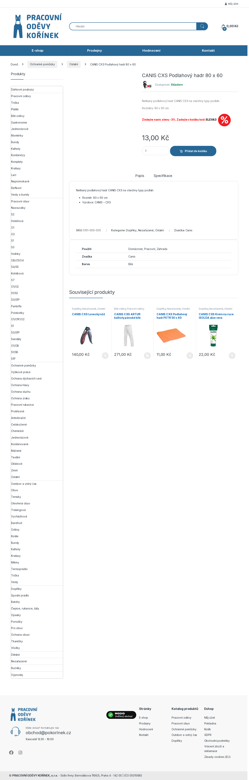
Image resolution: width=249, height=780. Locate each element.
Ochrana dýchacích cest (26, 378)
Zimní (14, 470)
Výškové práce (21, 372)
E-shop (37, 50)
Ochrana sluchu (21, 391)
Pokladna (210, 723)
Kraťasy (16, 168)
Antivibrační (18, 418)
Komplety (17, 161)
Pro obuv (17, 628)
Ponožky (16, 621)
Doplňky (131, 230)
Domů (14, 64)
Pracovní (149, 249)
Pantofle (16, 306)
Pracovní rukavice (22, 404)
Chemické (17, 431)
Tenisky (16, 496)
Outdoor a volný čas (24, 483)
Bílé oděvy (120, 308)
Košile (14, 536)
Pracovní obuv (20, 201)
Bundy (15, 142)
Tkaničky (17, 641)
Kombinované (19, 444)
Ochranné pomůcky (42, 64)
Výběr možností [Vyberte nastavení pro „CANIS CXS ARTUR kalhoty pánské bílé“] (147, 355)
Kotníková (17, 273)
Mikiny (15, 562)
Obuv (14, 490)
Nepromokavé (20, 181)
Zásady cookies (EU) (217, 756)
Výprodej (17, 674)
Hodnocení (151, 50)
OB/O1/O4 (17, 260)
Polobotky (17, 312)
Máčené (16, 450)
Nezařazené (146, 230)
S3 (12, 247)
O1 (12, 227)
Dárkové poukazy (22, 89)
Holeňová (17, 221)
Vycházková (19, 516)
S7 (13, 280)
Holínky (15, 253)
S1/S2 (14, 293)
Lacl (13, 175)
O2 (13, 234)
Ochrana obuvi (20, 634)
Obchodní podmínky (217, 740)
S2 (12, 214)
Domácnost (135, 249)
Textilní (15, 457)
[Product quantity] (155, 150)
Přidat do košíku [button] (105, 355)
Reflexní (16, 188)
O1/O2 (15, 286)
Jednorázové (19, 129)
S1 (12, 240)
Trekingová (18, 510)
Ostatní (73, 64)
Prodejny (94, 50)
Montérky (17, 135)
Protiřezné (17, 411)
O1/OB (15, 345)
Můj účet (231, 3)
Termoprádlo (19, 569)
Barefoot (16, 523)
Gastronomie (19, 122)
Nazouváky (18, 207)
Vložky (15, 647)
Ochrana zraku (20, 398)
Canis (189, 230)
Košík (207, 729)
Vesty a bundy (20, 194)
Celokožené (19, 424)
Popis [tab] (139, 176)
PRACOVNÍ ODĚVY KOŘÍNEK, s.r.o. (35, 775)
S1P (13, 358)
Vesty (14, 582)
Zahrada (162, 249)
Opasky (16, 615)
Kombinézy (18, 155)
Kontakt (208, 50)
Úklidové (16, 463)
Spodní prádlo (20, 595)
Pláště (14, 109)
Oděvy (15, 529)
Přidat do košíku (196, 151)
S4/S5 (15, 266)
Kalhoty (15, 148)
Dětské (15, 654)
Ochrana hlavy (20, 385)
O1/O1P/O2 (18, 319)
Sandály (16, 339)
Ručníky (16, 668)
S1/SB (14, 352)
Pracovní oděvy (135, 308)
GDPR (207, 734)
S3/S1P (15, 299)
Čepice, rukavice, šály (25, 608)
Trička (15, 102)
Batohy (15, 601)
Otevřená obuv (20, 503)
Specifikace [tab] (163, 176)
